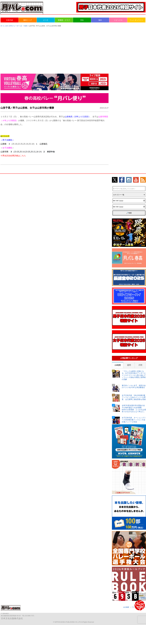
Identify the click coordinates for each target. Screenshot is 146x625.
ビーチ (45, 20)
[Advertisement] (73, 48)
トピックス (118, 20)
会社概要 (126, 607)
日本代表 (9, 20)
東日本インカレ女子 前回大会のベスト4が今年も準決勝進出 (134, 386)
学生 (82, 20)
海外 (100, 20)
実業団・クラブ (64, 20)
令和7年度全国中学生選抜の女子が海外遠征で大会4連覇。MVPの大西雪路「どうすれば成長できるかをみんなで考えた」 (134, 408)
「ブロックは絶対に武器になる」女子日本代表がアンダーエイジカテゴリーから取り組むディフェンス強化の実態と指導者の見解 (134, 375)
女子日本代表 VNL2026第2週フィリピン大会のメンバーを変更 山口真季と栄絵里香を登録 (134, 397)
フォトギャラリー (136, 20)
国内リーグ (27, 20)
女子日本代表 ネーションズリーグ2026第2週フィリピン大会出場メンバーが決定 (134, 420)
